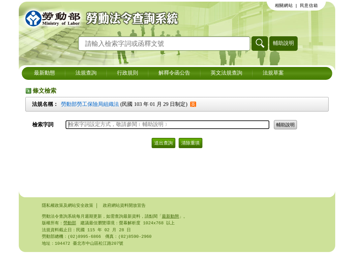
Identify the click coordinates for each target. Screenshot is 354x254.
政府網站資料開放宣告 (124, 205)
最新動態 (44, 73)
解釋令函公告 (174, 73)
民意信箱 (309, 6)
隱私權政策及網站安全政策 (67, 205)
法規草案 (273, 73)
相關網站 (284, 6)
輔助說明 (283, 43)
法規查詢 (86, 73)
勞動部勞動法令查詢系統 (99, 18)
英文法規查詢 (226, 73)
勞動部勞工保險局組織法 (90, 104)
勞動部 (69, 224)
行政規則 (127, 73)
